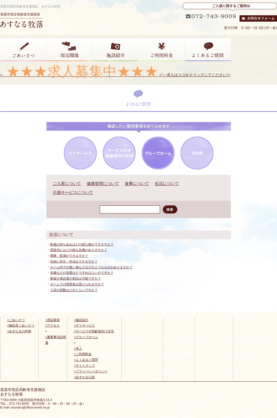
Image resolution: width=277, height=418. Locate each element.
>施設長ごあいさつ (20, 325)
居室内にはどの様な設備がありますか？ (78, 250)
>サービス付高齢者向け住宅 (94, 331)
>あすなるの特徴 (19, 331)
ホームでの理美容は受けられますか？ (77, 284)
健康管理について (103, 183)
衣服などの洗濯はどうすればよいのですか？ (82, 272)
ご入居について (67, 183)
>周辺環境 (52, 320)
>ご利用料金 (83, 354)
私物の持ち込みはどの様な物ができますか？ (82, 244)
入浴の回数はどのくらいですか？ (74, 290)
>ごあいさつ (16, 320)
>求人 (78, 348)
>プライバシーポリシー (91, 371)
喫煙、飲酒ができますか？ (69, 255)
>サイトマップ (84, 365)
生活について (167, 183)
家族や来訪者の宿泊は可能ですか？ (75, 278)
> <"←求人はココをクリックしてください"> (115, 75)
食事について (137, 183)
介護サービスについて (73, 192)
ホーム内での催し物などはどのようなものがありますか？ (91, 267)
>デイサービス (84, 325)
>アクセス (52, 325)
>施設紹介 (81, 320)
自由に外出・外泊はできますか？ (74, 261)
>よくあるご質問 (86, 359)
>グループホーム (86, 337)
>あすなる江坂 (84, 377)
